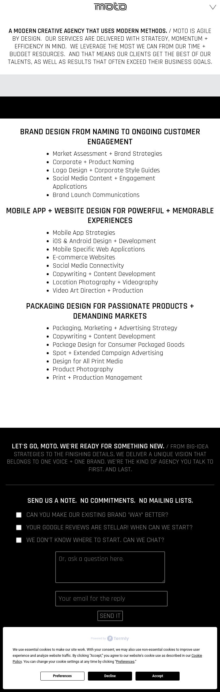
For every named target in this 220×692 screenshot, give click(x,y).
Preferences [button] (125, 662)
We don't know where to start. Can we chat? (95, 540)
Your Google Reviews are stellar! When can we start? (109, 527)
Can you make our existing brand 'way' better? (97, 515)
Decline (110, 676)
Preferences (62, 676)
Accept (157, 676)
